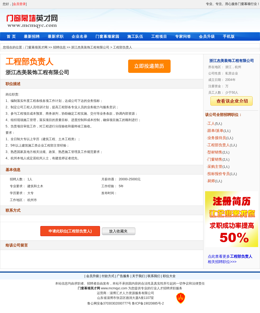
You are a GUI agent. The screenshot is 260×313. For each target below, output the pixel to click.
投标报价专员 (218, 174)
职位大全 (169, 276)
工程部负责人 (122, 47)
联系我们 (154, 276)
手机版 (229, 36)
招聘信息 (59, 47)
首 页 (11, 36)
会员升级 (207, 36)
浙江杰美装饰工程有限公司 (90, 47)
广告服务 (123, 276)
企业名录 (80, 36)
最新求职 (56, 36)
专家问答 (183, 36)
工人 (211, 123)
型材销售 (214, 152)
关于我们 (138, 276)
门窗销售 (214, 159)
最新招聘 (32, 36)
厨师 (211, 181)
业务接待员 (216, 138)
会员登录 (19, 4)
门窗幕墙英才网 (36, 47)
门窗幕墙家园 (107, 36)
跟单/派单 (215, 130)
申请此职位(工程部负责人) (70, 231)
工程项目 (159, 36)
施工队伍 (135, 36)
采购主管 (214, 166)
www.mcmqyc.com (114, 288)
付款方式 (108, 276)
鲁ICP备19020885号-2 (148, 303)
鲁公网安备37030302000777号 (109, 303)
